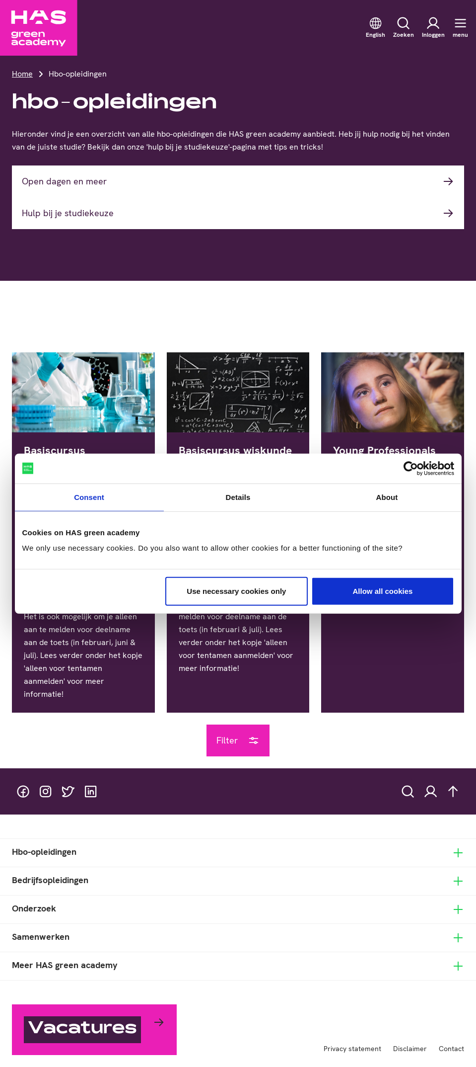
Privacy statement (352, 1048)
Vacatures (82, 1029)
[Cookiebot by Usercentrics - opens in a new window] (410, 468)
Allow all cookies (383, 591)
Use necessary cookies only (236, 591)
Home (22, 74)
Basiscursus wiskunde (235, 450)
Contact (451, 1048)
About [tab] (387, 496)
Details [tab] (238, 496)
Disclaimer (410, 1048)
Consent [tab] (89, 496)
